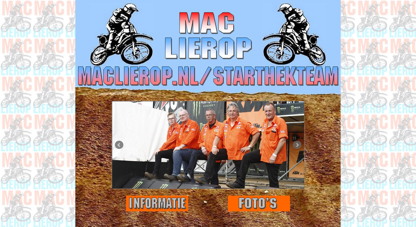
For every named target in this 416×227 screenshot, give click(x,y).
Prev (119, 145)
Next (297, 145)
